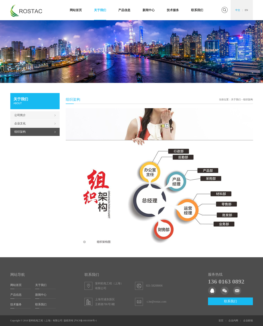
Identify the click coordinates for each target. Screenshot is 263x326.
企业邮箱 (248, 320)
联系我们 (197, 10)
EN (246, 10)
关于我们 (100, 10)
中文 (237, 10)
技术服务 (173, 10)
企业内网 (233, 320)
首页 (221, 320)
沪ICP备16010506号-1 (85, 320)
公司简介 (20, 115)
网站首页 (76, 10)
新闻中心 (149, 10)
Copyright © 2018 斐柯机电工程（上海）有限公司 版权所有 (42, 320)
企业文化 (20, 123)
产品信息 (124, 10)
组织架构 (20, 131)
